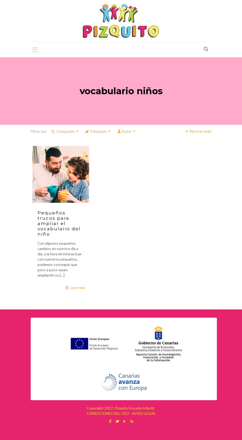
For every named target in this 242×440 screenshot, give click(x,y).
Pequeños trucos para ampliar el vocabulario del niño (59, 223)
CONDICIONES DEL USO (107, 413)
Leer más (77, 287)
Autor (127, 131)
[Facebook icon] (110, 421)
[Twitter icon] (117, 421)
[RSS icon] (132, 421)
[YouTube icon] (124, 421)
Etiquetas (98, 131)
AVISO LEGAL (144, 413)
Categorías (65, 131)
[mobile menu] (35, 49)
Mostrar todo (198, 131)
